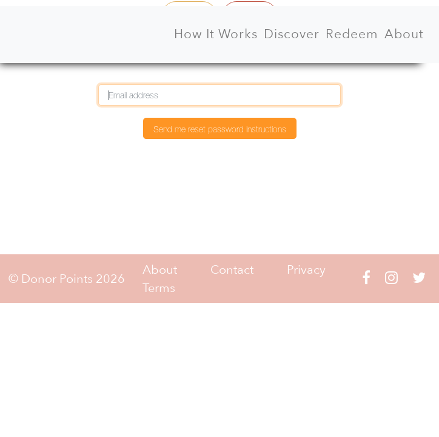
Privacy (306, 269)
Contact (231, 269)
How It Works (216, 33)
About (404, 33)
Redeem (352, 33)
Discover (292, 33)
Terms (158, 287)
